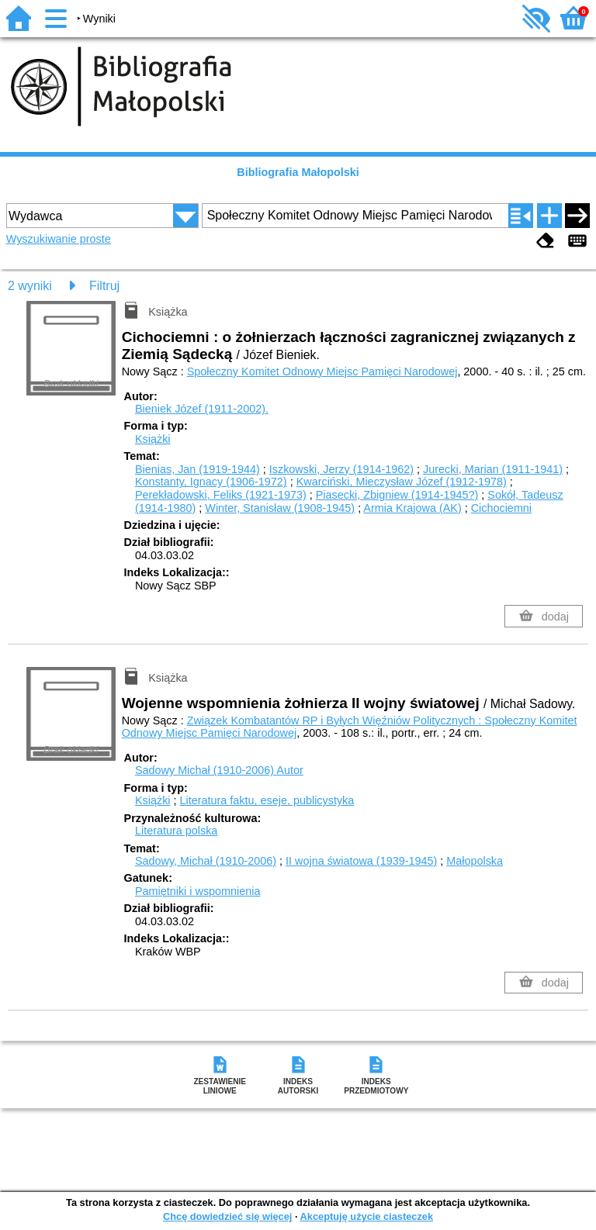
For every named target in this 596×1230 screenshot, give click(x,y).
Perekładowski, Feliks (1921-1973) (221, 495)
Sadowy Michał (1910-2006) (219, 770)
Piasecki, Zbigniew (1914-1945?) (397, 495)
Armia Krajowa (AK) (412, 508)
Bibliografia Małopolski (298, 172)
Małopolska (474, 861)
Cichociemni (501, 508)
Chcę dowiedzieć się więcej (227, 1216)
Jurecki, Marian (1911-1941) (493, 469)
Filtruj (104, 285)
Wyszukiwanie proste (58, 239)
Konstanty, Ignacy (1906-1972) (211, 481)
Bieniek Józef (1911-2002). (202, 409)
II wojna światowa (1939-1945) (361, 861)
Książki (153, 439)
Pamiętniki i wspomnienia (198, 891)
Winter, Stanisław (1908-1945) (280, 508)
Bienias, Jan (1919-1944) (197, 469)
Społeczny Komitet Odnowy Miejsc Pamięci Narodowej (322, 371)
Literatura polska (176, 830)
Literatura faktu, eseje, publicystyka (267, 800)
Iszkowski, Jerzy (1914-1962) (341, 469)
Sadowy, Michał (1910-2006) (205, 861)
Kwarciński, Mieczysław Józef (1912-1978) (401, 481)
